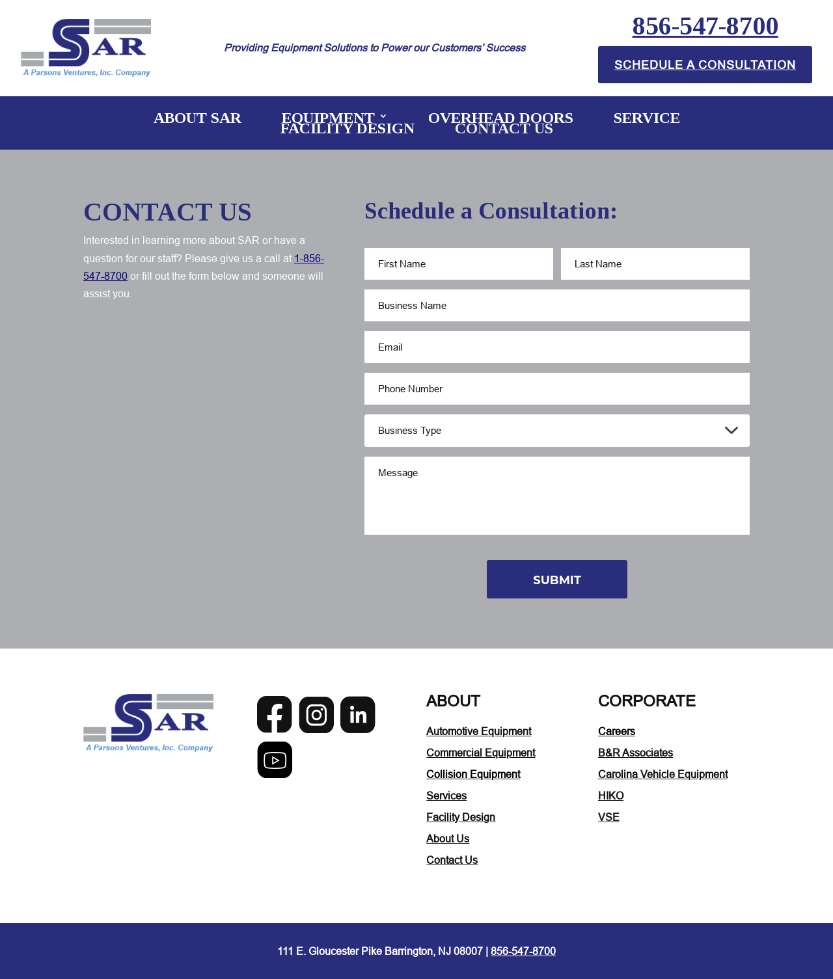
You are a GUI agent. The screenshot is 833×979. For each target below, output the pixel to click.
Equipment (328, 117)
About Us (447, 838)
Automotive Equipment (478, 730)
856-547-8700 (705, 25)
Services (446, 795)
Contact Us (504, 127)
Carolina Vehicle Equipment (663, 773)
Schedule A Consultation (705, 64)
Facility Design (347, 127)
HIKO (610, 795)
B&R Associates (635, 752)
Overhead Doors (500, 117)
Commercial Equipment (480, 752)
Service (647, 117)
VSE (609, 816)
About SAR (197, 117)
